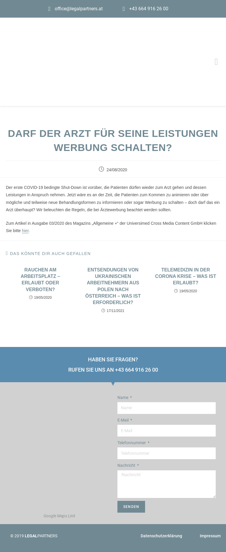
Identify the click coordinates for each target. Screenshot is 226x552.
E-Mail (123, 420)
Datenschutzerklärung (161, 535)
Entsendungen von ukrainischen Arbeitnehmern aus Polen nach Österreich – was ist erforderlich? (113, 286)
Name (123, 397)
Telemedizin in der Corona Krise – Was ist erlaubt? (185, 276)
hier (25, 230)
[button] (216, 61)
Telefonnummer (132, 442)
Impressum (210, 535)
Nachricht (126, 465)
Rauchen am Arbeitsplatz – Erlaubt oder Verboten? (40, 279)
